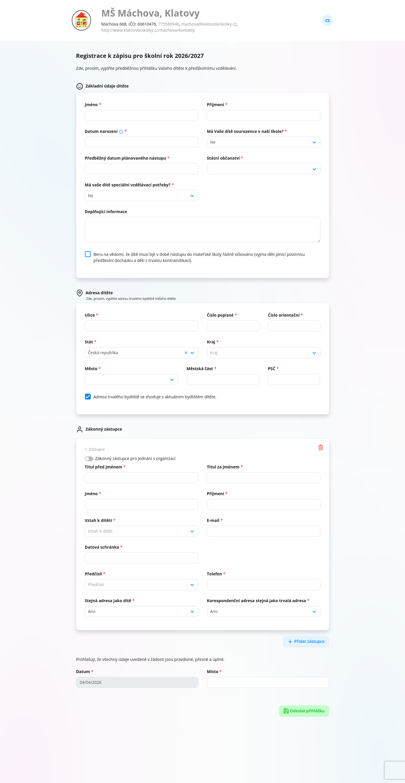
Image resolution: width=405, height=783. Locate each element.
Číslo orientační (284, 315)
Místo (212, 671)
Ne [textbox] (212, 142)
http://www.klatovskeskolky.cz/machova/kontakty (148, 30)
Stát (89, 342)
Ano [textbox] (92, 611)
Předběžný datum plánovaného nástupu (125, 158)
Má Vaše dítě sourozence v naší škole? (245, 131)
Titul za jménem (223, 467)
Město (91, 368)
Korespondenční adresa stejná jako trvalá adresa (256, 600)
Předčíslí (93, 574)
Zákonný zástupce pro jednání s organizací (135, 458)
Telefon (214, 574)
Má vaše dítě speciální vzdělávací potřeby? (128, 185)
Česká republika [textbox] (138, 352)
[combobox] (263, 142)
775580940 (168, 24)
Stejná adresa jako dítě (108, 600)
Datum (83, 671)
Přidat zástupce (305, 641)
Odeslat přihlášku (304, 711)
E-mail (213, 520)
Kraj (211, 342)
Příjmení (215, 104)
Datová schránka (102, 547)
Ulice (90, 315)
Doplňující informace (106, 211)
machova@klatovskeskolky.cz (209, 24)
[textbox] (263, 352)
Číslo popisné (220, 315)
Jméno (91, 104)
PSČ (271, 368)
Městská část (200, 368)
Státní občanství (223, 158)
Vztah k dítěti (98, 520)
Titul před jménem (103, 467)
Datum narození (104, 131)
